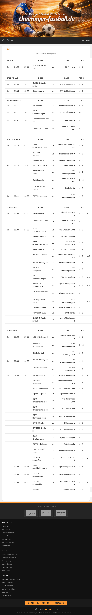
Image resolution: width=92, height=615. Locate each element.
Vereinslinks (6, 536)
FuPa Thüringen (7, 582)
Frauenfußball (7, 567)
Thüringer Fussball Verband (12, 579)
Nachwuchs (6, 571)
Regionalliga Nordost (9, 554)
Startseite (5, 526)
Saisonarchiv (6, 546)
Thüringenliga (7, 561)
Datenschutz (6, 595)
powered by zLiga (8, 589)
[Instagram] (8, 40)
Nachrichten (6, 529)
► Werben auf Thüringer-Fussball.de (46, 603)
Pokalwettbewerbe (8, 533)
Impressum (6, 592)
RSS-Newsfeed (7, 586)
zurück (7, 49)
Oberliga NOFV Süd (9, 558)
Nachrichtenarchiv (8, 542)
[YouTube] (12, 40)
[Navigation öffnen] (86, 40)
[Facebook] (3, 40)
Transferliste (6, 539)
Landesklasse (7, 564)
